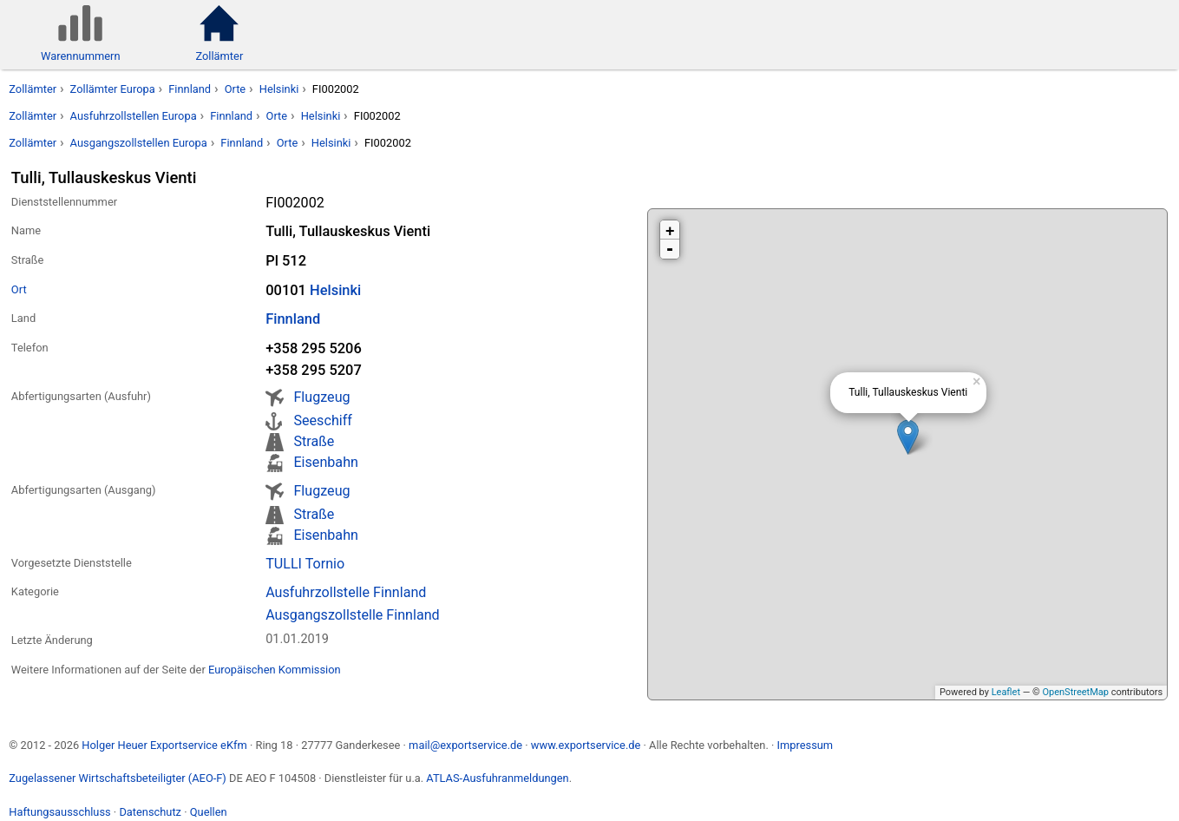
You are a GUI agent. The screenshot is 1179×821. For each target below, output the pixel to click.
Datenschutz (150, 811)
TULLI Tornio (304, 563)
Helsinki (279, 88)
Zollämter (32, 88)
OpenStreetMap (1075, 692)
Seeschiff (322, 420)
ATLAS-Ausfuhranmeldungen (497, 778)
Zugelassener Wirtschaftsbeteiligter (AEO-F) (117, 778)
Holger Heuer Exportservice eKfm (164, 745)
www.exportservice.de (586, 745)
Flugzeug (321, 397)
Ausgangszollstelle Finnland (352, 615)
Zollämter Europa (112, 88)
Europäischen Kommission (274, 669)
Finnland (189, 88)
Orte (235, 88)
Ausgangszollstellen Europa (138, 142)
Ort (19, 289)
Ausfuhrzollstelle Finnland (345, 592)
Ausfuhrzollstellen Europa (133, 115)
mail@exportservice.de (465, 745)
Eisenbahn (325, 462)
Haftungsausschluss (59, 811)
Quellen (208, 811)
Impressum (804, 745)
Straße (313, 441)
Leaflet (1006, 692)
